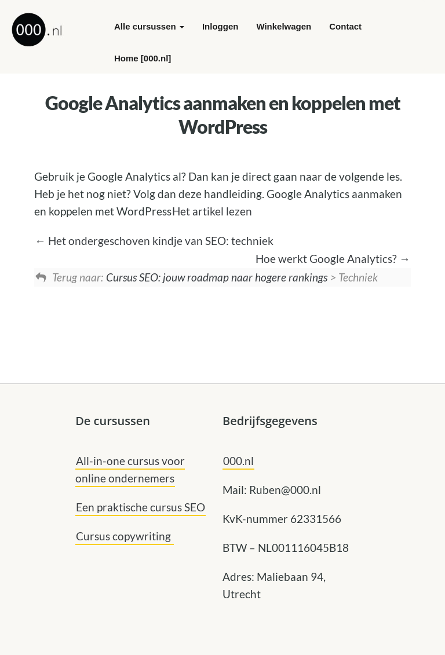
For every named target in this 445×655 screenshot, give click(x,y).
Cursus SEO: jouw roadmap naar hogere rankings (216, 277)
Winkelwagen (283, 26)
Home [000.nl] (142, 58)
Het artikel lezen (212, 211)
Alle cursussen (149, 26)
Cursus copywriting (124, 536)
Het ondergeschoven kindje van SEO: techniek (154, 240)
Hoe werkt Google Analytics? (333, 258)
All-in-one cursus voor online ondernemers (130, 469)
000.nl (238, 460)
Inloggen (220, 26)
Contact (345, 26)
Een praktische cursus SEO (140, 507)
